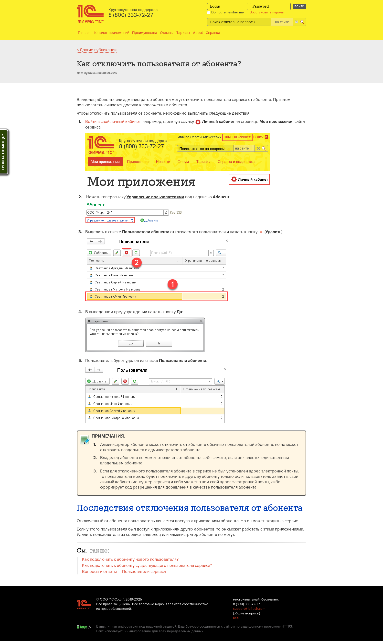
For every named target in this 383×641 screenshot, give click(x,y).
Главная (84, 32)
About (198, 32)
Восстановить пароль (267, 12)
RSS (236, 618)
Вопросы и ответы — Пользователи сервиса (124, 571)
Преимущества (144, 32)
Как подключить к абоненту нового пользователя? (130, 559)
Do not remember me (225, 12)
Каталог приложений (111, 32)
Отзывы (166, 32)
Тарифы (183, 32)
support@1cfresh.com (249, 609)
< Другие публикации (97, 49)
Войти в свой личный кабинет (112, 121)
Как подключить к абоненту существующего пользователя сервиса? (147, 565)
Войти (299, 6)
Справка (213, 32)
